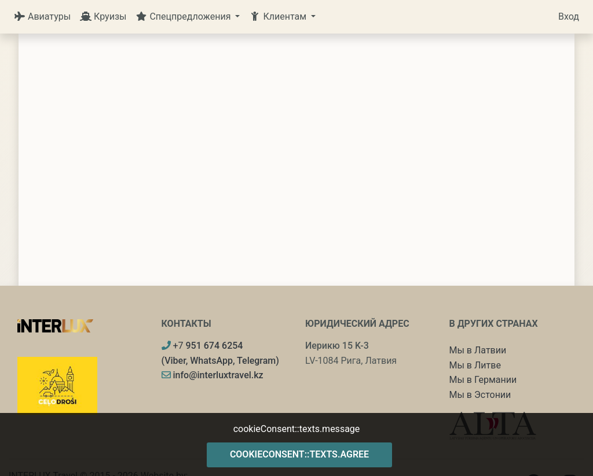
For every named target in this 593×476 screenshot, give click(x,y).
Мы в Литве (475, 365)
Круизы (103, 16)
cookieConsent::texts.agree (299, 454)
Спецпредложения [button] (184, 16)
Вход (568, 16)
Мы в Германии (483, 379)
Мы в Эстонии (480, 394)
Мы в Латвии (478, 350)
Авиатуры (42, 16)
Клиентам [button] (279, 16)
